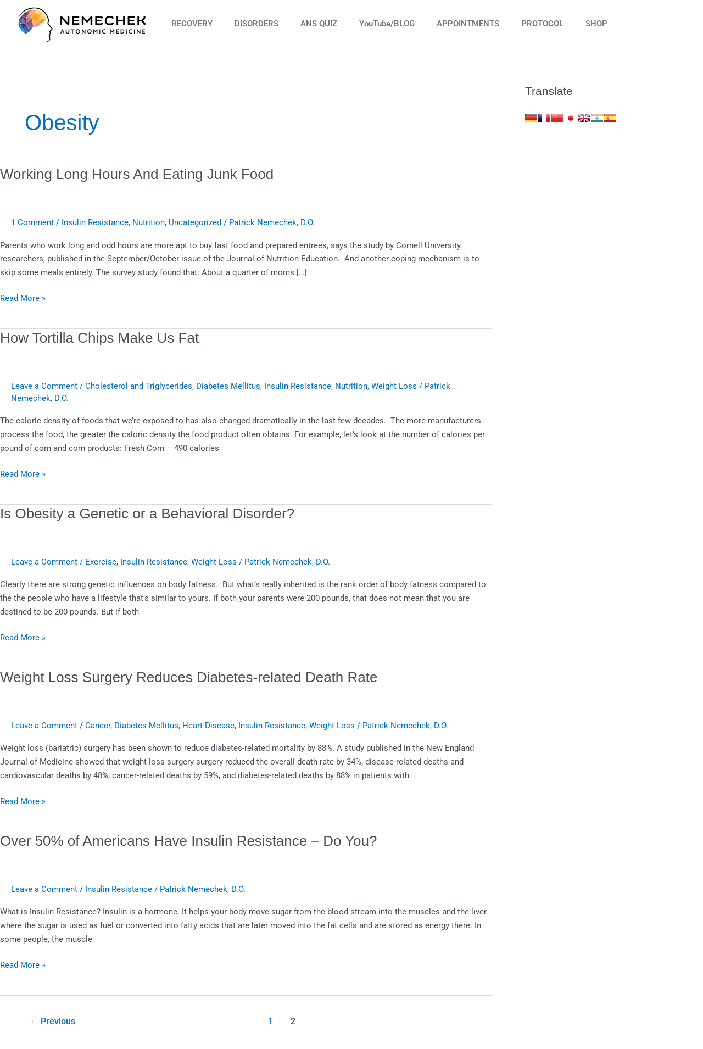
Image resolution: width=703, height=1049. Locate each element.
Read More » (23, 297)
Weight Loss (394, 386)
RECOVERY (192, 24)
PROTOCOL (542, 24)
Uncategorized (195, 222)
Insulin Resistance (95, 222)
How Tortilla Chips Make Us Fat (99, 338)
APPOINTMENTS (468, 24)
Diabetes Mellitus (228, 386)
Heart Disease (208, 725)
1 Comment (32, 222)
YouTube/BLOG (387, 24)
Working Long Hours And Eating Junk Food (137, 174)
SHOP (596, 24)
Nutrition (148, 222)
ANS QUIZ (318, 24)
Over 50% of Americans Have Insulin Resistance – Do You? (188, 841)
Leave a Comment (44, 386)
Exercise (100, 562)
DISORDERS (256, 24)
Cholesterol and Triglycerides (138, 386)
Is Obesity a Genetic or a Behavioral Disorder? (147, 513)
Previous (52, 1021)
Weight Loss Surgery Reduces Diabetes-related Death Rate (188, 677)
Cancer (97, 725)
